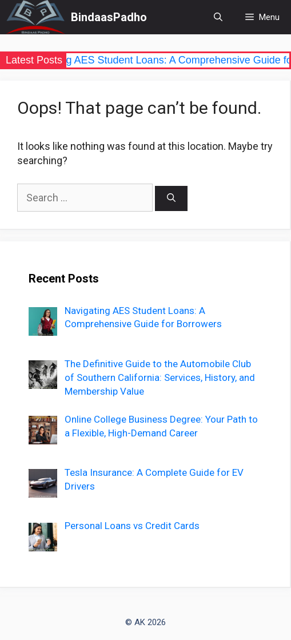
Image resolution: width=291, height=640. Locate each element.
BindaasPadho (109, 17)
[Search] (171, 199)
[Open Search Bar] (218, 17)
